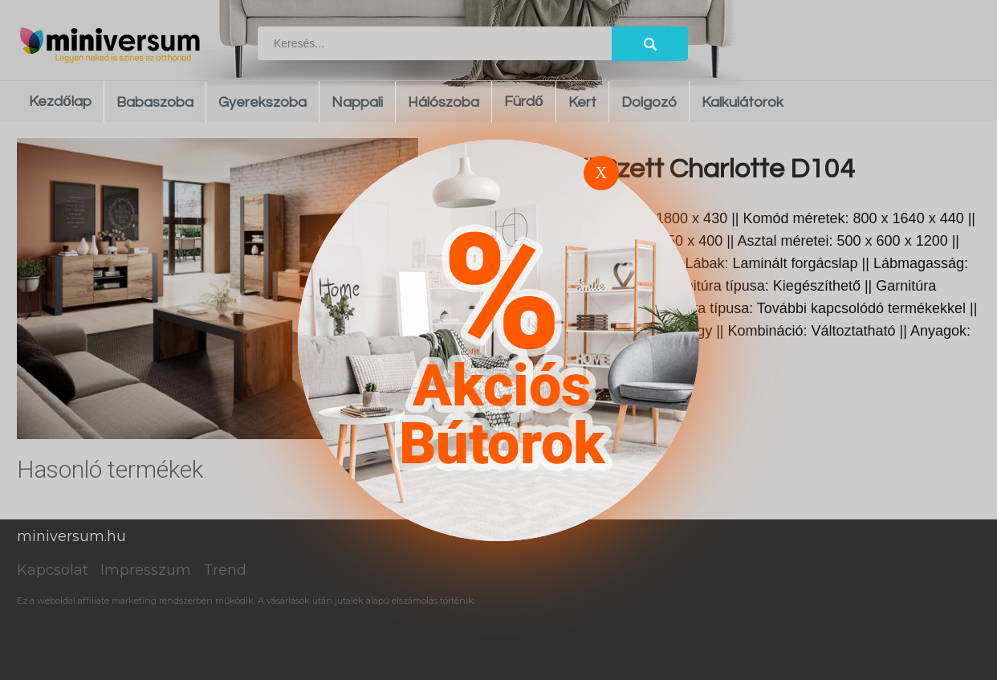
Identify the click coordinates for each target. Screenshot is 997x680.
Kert (582, 102)
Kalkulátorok (742, 102)
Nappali (357, 102)
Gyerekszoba (262, 102)
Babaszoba (154, 102)
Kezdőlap (60, 101)
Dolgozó (649, 102)
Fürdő (523, 101)
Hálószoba (443, 102)
